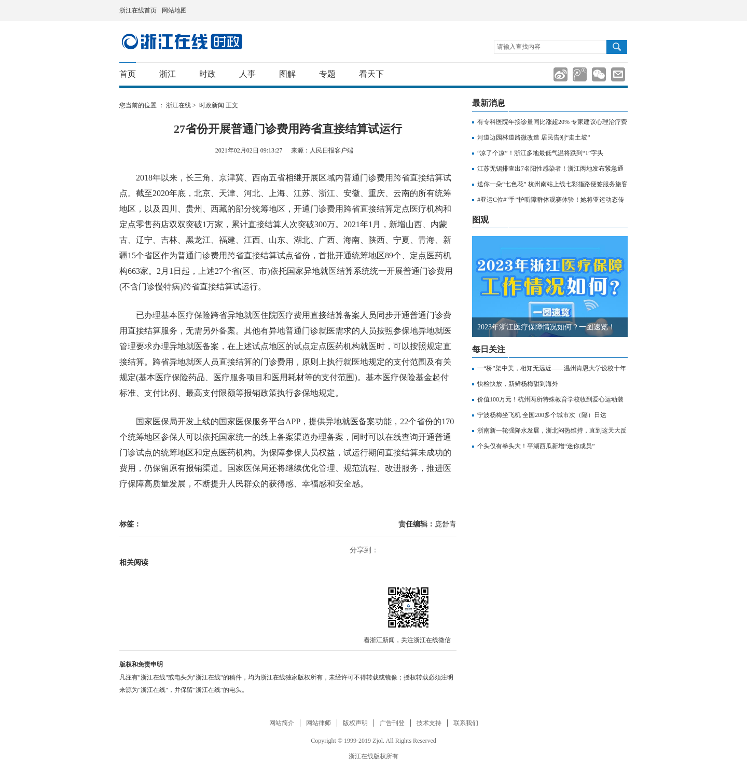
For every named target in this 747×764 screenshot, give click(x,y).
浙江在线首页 (138, 10)
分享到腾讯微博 (580, 74)
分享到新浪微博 (561, 74)
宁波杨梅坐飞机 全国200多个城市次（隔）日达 (541, 415)
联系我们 (465, 723)
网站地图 (174, 10)
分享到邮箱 (618, 74)
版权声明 (355, 723)
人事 (247, 74)
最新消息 (488, 103)
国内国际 (182, 41)
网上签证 (624, 10)
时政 (207, 74)
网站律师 (318, 723)
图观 (480, 219)
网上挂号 (612, 10)
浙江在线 (178, 105)
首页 (127, 74)
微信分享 (407, 607)
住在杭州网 (599, 11)
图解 (287, 74)
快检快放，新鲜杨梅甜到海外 (517, 383)
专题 (327, 74)
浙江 (167, 74)
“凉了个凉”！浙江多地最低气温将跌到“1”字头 (540, 153)
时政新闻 (211, 105)
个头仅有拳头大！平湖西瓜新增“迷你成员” (536, 446)
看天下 (371, 74)
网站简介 (281, 723)
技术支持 (429, 723)
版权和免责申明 (141, 664)
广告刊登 (392, 723)
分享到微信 (599, 74)
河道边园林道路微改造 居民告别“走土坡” (533, 137)
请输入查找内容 (519, 46)
